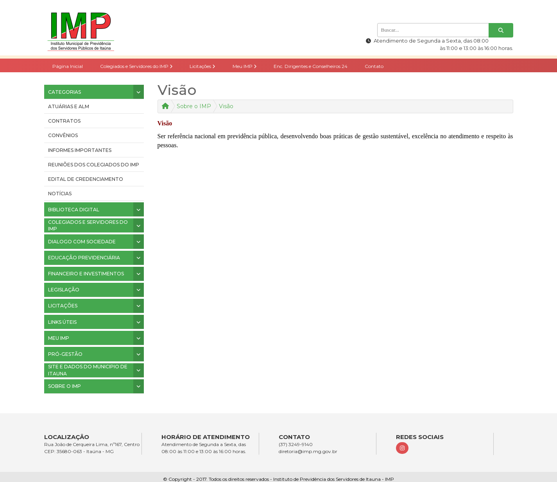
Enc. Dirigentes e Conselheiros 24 (310, 66)
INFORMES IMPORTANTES (79, 150)
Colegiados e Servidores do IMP (136, 66)
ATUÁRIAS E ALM (68, 106)
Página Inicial (67, 66)
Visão (226, 106)
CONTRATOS (64, 121)
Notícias (60, 193)
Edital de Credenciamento (85, 179)
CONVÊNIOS (63, 135)
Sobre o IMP (194, 106)
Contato (374, 66)
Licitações (202, 66)
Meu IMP (245, 66)
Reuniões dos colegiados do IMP (93, 165)
